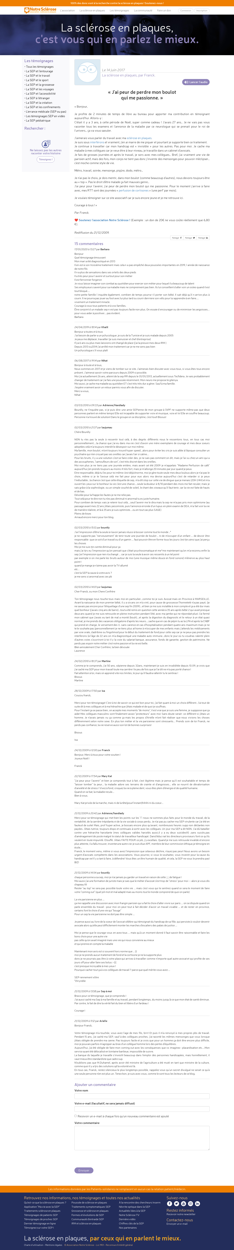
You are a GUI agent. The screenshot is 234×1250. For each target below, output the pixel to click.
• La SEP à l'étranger (37, 98)
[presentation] (99, 1159)
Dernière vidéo (127, 1219)
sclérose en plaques (139, 138)
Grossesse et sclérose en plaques (90, 1210)
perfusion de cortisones (134, 190)
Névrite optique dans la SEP (134, 1206)
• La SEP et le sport (36, 80)
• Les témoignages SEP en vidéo (44, 116)
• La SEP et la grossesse (39, 84)
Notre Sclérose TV (129, 1215)
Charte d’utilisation (33, 1245)
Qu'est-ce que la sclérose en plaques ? (45, 1202)
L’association (67, 10)
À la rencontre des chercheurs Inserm (140, 1202)
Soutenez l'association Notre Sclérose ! (104, 220)
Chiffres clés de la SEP (131, 1223)
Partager (177, 238)
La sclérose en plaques (92, 10)
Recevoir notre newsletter (181, 1214)
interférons (97, 142)
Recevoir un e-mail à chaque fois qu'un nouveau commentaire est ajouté (121, 1116)
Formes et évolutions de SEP (88, 1215)
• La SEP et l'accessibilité (40, 93)
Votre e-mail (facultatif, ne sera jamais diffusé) (104, 1103)
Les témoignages (119, 10)
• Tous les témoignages (38, 66)
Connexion (185, 10)
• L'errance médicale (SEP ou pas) (45, 111)
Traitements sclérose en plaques (42, 1210)
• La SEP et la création (38, 102)
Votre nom (81, 1090)
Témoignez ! (45, 159)
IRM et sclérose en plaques (86, 1223)
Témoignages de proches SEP (41, 1219)
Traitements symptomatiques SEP (91, 1206)
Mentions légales (53, 1245)
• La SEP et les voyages (39, 89)
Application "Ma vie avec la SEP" (42, 1206)
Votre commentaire (86, 1123)
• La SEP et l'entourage (38, 71)
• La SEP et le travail (37, 75)
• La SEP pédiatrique (37, 120)
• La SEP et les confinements (42, 107)
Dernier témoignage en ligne (40, 1223)
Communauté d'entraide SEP (88, 1219)
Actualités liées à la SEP (132, 1210)
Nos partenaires (128, 1227)
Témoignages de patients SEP (41, 1215)
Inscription (201, 10)
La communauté (143, 10)
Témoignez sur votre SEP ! (39, 1227)
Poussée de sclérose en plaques (89, 1202)
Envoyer (83, 1170)
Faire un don (164, 10)
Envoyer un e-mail (177, 1223)
